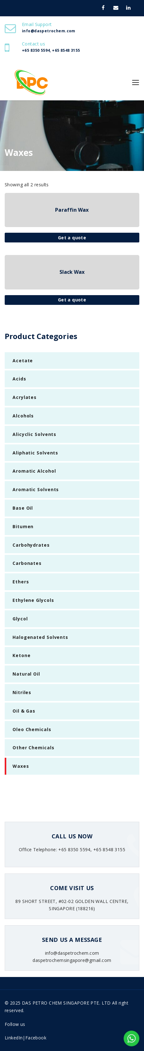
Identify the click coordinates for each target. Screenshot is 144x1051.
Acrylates (25, 397)
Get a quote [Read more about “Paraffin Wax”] (72, 238)
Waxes (21, 766)
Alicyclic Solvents (34, 434)
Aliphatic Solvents (35, 453)
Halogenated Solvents (40, 637)
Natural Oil (26, 674)
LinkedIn (14, 1038)
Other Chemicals (33, 748)
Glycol (20, 619)
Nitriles (22, 692)
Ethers (21, 582)
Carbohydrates (31, 545)
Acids (19, 379)
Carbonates (27, 563)
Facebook (35, 1038)
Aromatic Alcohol (34, 471)
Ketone (21, 655)
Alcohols (23, 416)
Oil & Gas (24, 711)
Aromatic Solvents (36, 489)
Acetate (23, 361)
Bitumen (23, 526)
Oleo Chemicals (32, 729)
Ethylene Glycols (33, 600)
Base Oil (23, 508)
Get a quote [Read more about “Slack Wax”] (72, 300)
